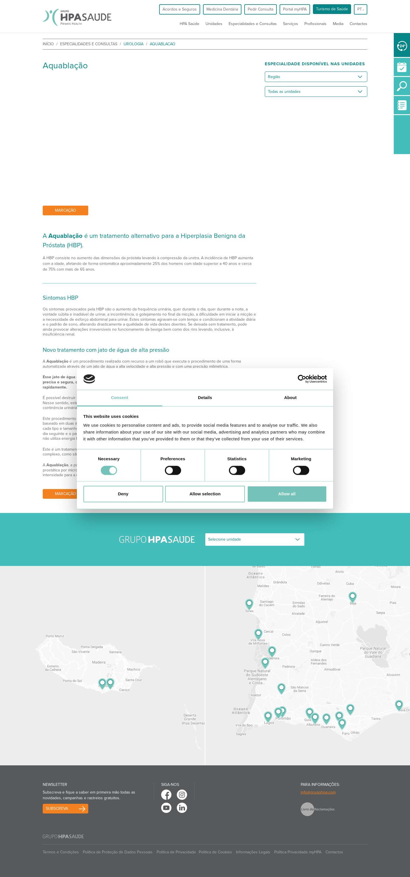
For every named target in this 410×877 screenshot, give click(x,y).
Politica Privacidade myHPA (297, 852)
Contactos (358, 23)
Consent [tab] (119, 397)
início (48, 44)
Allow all (287, 494)
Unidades (214, 23)
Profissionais (315, 23)
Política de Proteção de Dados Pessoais (118, 852)
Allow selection (204, 494)
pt (360, 9)
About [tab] (290, 397)
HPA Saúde (189, 23)
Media (338, 23)
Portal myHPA (295, 9)
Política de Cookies (215, 852)
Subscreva (57, 808)
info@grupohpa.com (318, 792)
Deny (123, 494)
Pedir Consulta (260, 9)
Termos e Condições (61, 852)
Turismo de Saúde (332, 9)
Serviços (290, 23)
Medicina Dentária (222, 9)
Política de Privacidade (176, 852)
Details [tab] (205, 397)
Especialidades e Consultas (253, 23)
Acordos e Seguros (180, 9)
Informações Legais (253, 852)
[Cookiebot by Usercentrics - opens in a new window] (302, 379)
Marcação (65, 210)
